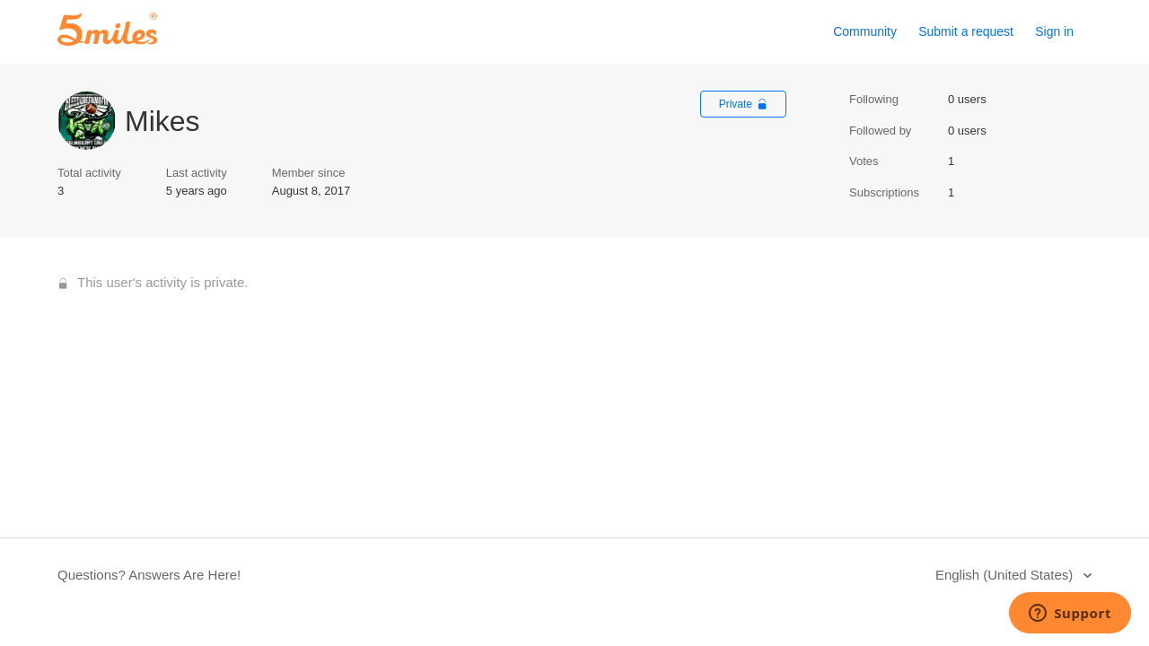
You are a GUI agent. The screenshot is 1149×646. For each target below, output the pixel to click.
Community (865, 31)
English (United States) (1006, 574)
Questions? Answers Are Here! (149, 574)
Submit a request (965, 31)
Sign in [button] (1054, 31)
